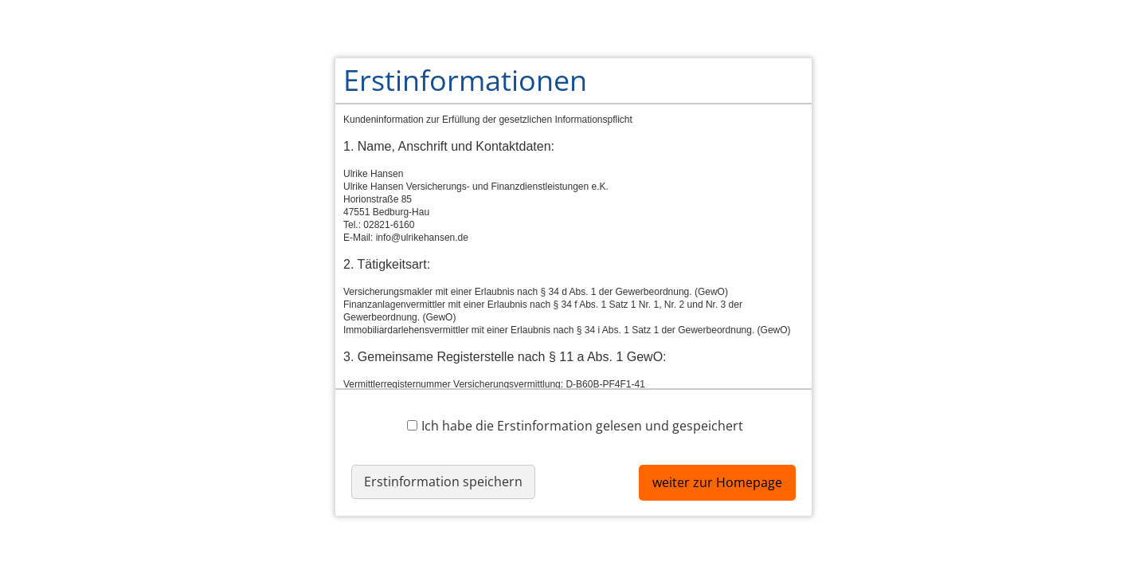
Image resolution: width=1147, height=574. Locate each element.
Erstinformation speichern (443, 481)
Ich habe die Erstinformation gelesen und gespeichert (575, 425)
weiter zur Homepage (717, 482)
